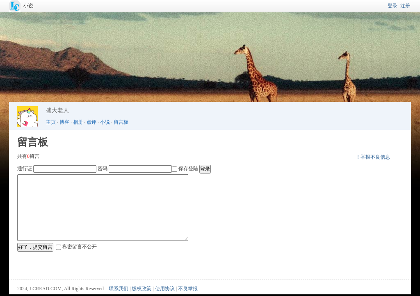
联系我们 (118, 288)
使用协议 (165, 288)
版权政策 (141, 288)
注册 (405, 6)
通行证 (24, 168)
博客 (64, 122)
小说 (28, 6)
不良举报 (188, 288)
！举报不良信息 (373, 157)
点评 (91, 122)
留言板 (121, 122)
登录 (392, 6)
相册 (78, 122)
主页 (51, 122)
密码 (102, 168)
